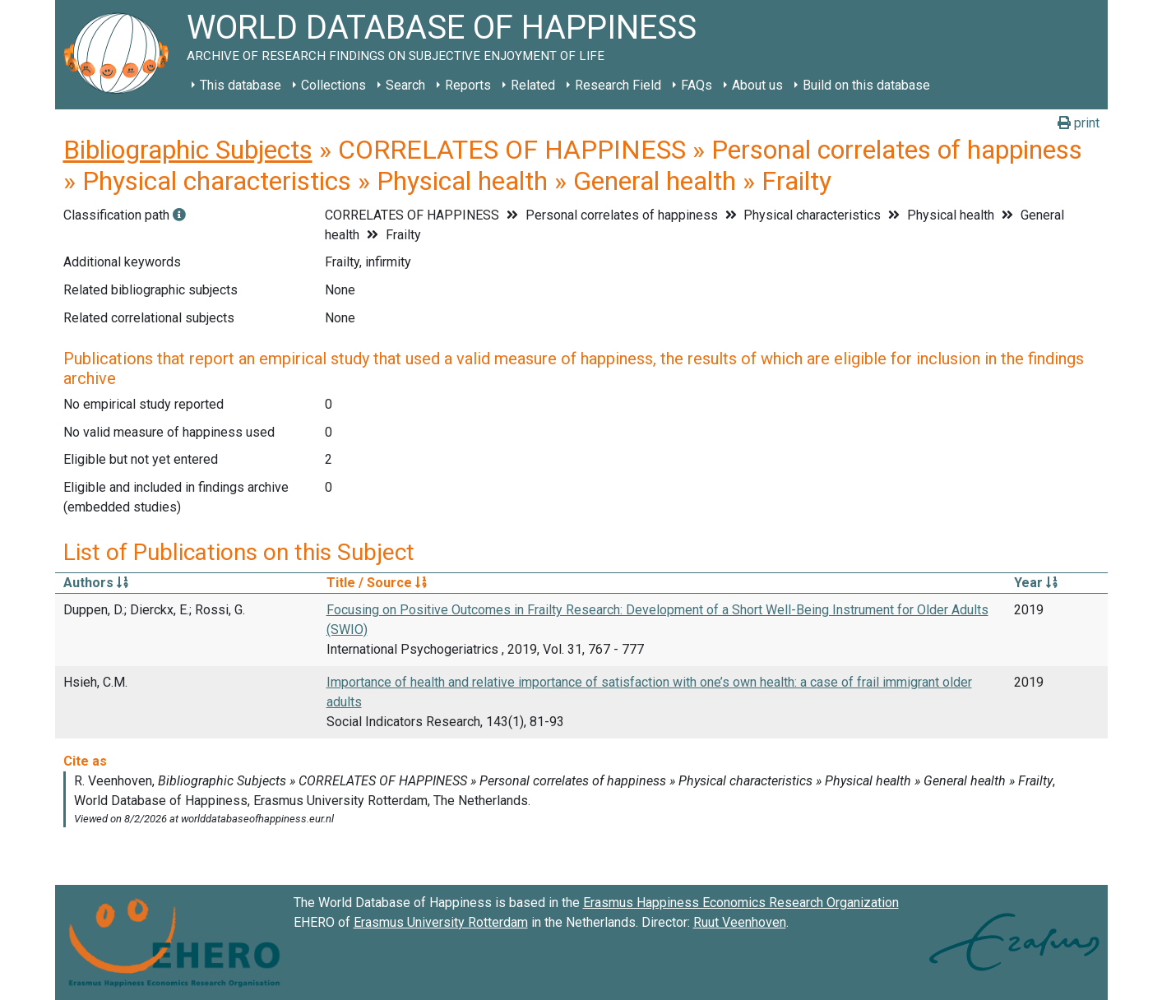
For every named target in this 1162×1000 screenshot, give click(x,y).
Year (1036, 582)
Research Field (618, 85)
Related (533, 85)
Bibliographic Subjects (187, 149)
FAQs (696, 85)
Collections (333, 85)
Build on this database (866, 85)
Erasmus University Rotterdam (441, 922)
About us (757, 85)
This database (240, 85)
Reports (468, 85)
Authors (95, 582)
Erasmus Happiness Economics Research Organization (741, 902)
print (1079, 123)
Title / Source (376, 582)
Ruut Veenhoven (739, 922)
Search (405, 85)
